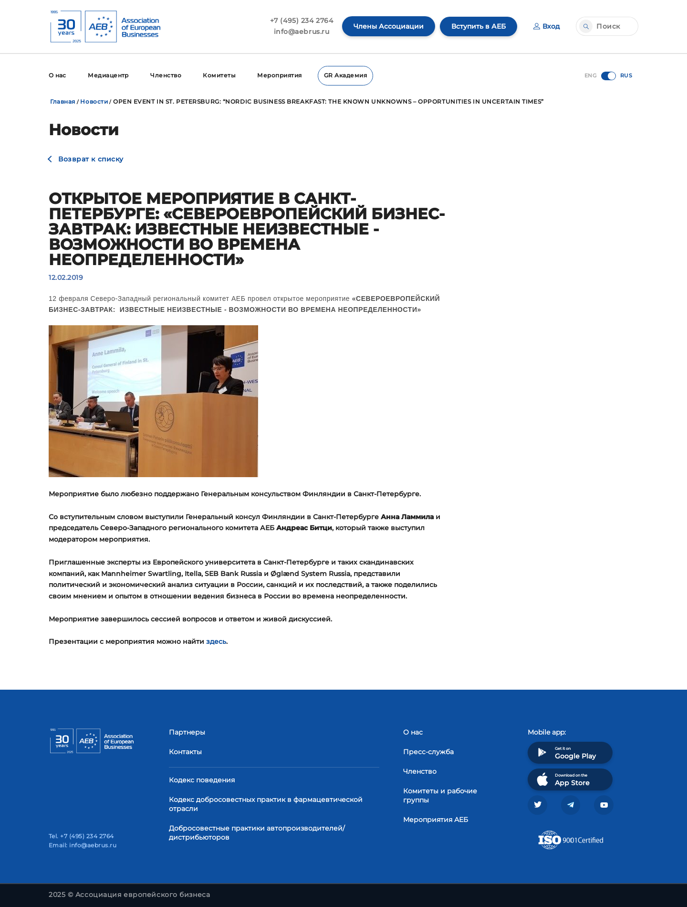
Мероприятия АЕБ (435, 819)
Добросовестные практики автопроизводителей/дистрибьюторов (257, 832)
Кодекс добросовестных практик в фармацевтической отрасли (266, 803)
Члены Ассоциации (389, 26)
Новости (94, 101)
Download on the (562, 779)
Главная (62, 101)
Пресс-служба (428, 751)
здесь (216, 641)
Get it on (565, 752)
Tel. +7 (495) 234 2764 (81, 836)
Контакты (185, 751)
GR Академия (347, 75)
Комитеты (220, 75)
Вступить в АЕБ (478, 26)
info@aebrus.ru (302, 31)
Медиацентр (108, 75)
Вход (546, 26)
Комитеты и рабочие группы (440, 795)
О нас (57, 75)
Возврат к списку (91, 158)
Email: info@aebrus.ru (82, 845)
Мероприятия (281, 75)
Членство (166, 75)
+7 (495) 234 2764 (301, 20)
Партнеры (187, 731)
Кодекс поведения (202, 779)
